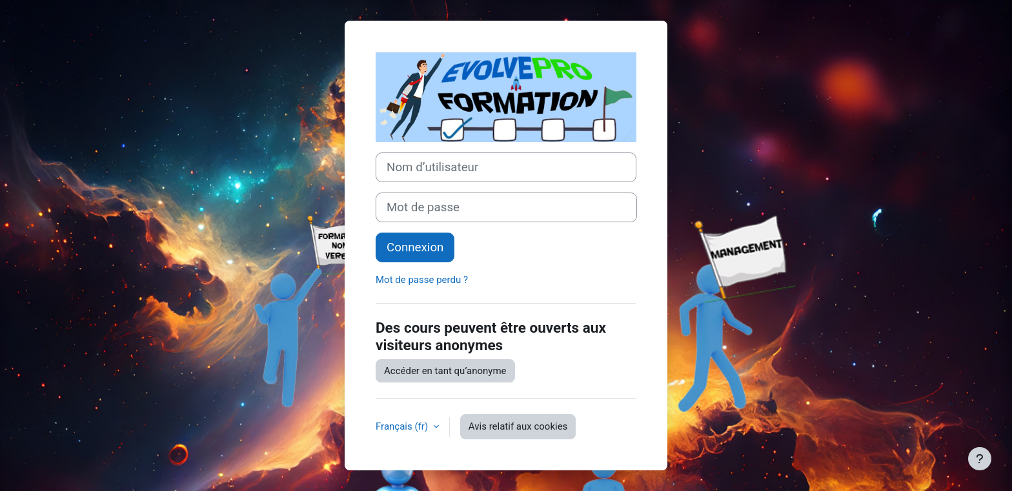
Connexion (415, 247)
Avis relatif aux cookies (518, 426)
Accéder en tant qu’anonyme (445, 371)
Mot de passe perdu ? (422, 280)
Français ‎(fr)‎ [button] (403, 426)
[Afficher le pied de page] (979, 458)
